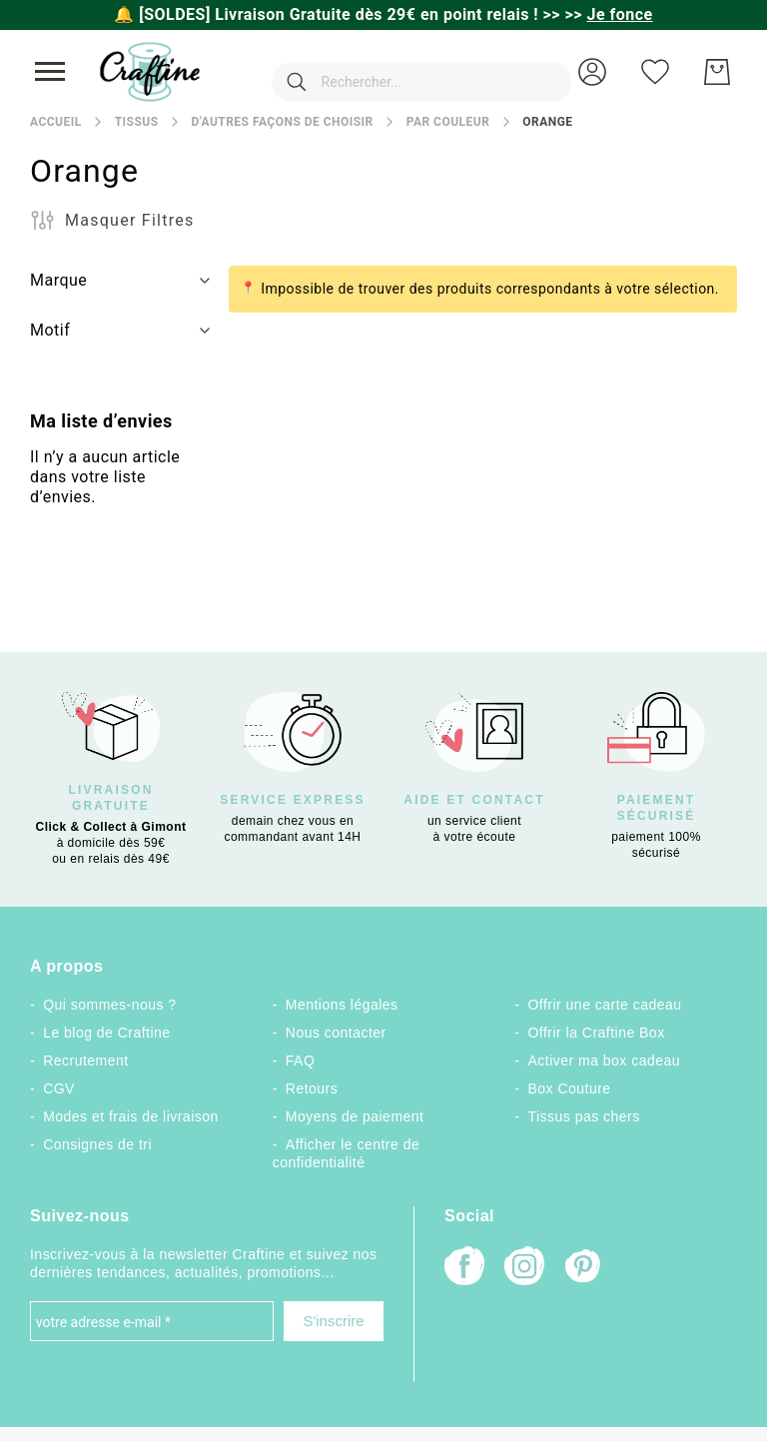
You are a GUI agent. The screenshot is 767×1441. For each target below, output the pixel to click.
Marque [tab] (58, 280)
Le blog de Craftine (106, 1033)
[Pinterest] (584, 1268)
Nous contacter (336, 1033)
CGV (59, 1088)
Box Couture (569, 1088)
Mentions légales (342, 1005)
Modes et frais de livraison (131, 1116)
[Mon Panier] (717, 72)
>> (609, 14)
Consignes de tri (97, 1144)
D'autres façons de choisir (282, 122)
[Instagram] (524, 1267)
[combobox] (391, 72)
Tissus (137, 122)
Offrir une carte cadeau (605, 1005)
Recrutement (85, 1061)
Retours (312, 1088)
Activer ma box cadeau (604, 1061)
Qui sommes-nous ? (109, 1005)
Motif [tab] (50, 330)
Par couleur (448, 122)
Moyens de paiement (355, 1116)
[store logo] (150, 72)
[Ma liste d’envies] (655, 72)
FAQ (300, 1061)
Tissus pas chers (584, 1116)
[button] (592, 72)
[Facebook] (464, 1267)
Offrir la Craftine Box (596, 1033)
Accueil (56, 122)
